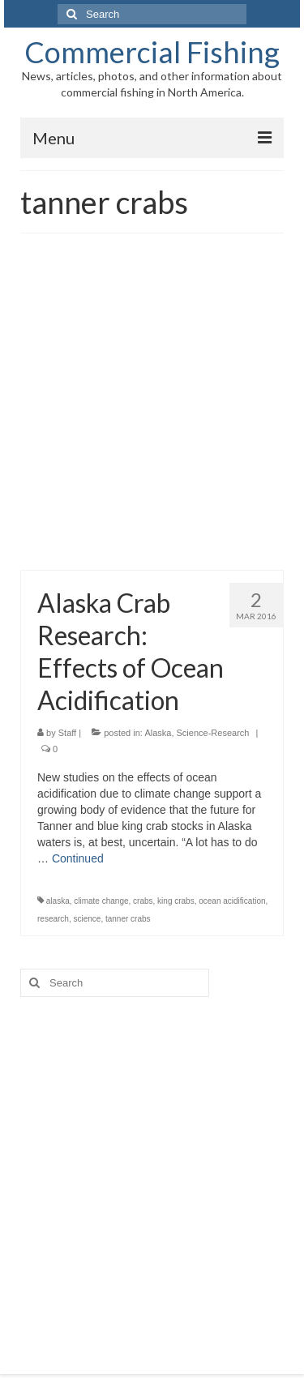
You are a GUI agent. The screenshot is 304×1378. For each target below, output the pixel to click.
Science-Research (213, 733)
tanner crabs (128, 918)
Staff (67, 733)
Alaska (157, 733)
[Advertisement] (152, 410)
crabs (142, 901)
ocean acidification (232, 901)
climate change (101, 901)
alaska (58, 901)
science (87, 918)
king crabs (176, 901)
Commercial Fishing (152, 52)
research (53, 918)
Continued (78, 858)
